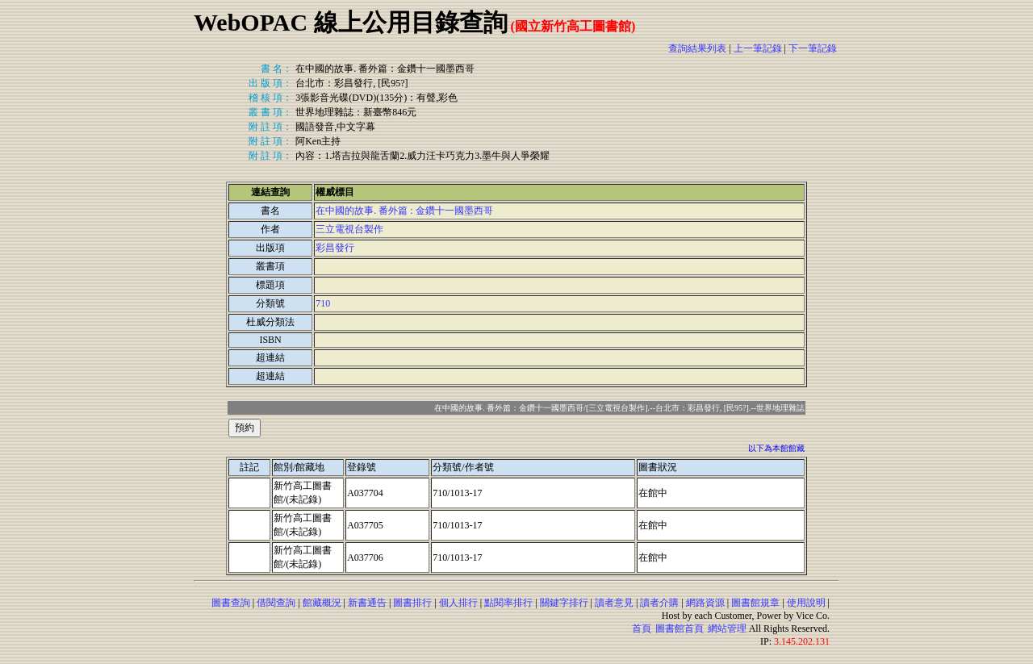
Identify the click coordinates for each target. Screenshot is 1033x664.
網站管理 (727, 628)
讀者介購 (659, 602)
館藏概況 (322, 602)
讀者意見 (614, 602)
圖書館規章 (755, 602)
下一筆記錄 (812, 48)
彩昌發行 (335, 247)
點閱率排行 (508, 602)
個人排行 (458, 602)
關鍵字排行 (564, 602)
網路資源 (705, 602)
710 (323, 303)
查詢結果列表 (697, 48)
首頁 (641, 628)
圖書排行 (412, 602)
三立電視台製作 (349, 229)
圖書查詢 (230, 602)
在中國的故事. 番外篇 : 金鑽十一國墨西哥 (404, 210)
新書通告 (367, 602)
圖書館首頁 (679, 628)
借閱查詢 (276, 602)
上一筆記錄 (758, 48)
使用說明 (806, 602)
